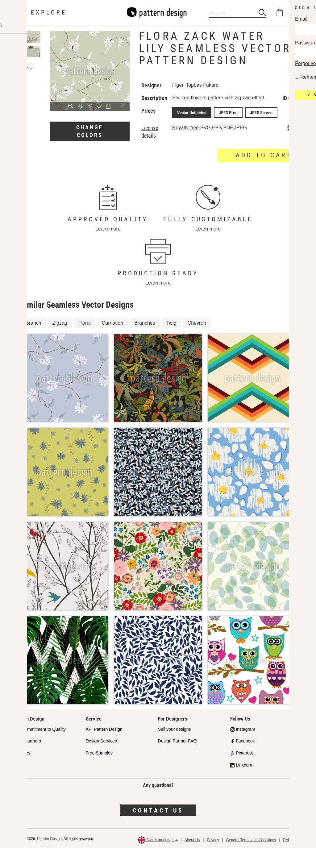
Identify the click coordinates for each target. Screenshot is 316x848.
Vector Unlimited (190, 112)
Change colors (89, 131)
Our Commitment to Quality (39, 727)
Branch (33, 321)
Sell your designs (174, 727)
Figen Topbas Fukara (195, 85)
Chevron (197, 321)
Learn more (108, 228)
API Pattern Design (104, 727)
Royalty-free (185, 126)
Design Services (101, 740)
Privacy (213, 839)
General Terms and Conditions (251, 839)
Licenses (21, 752)
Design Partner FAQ (177, 740)
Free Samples (99, 752)
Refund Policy (294, 839)
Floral (84, 321)
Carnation (112, 321)
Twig (171, 321)
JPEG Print (224, 112)
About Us (192, 839)
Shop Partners (27, 740)
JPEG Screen (255, 112)
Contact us (158, 809)
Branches (144, 321)
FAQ (17, 764)
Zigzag (59, 321)
